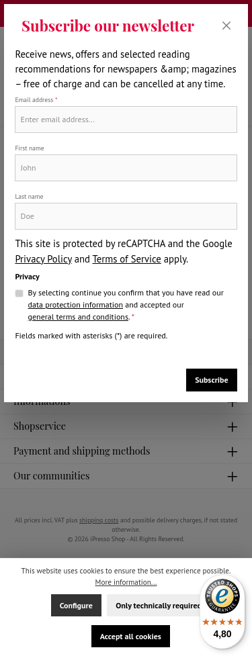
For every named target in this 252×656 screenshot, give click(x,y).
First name (29, 148)
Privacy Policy (43, 258)
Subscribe (211, 380)
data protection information (75, 304)
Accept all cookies (130, 636)
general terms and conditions (78, 317)
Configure (76, 605)
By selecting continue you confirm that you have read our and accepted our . (126, 305)
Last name (29, 196)
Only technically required (159, 605)
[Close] (226, 25)
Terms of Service (126, 258)
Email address (36, 99)
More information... (126, 582)
